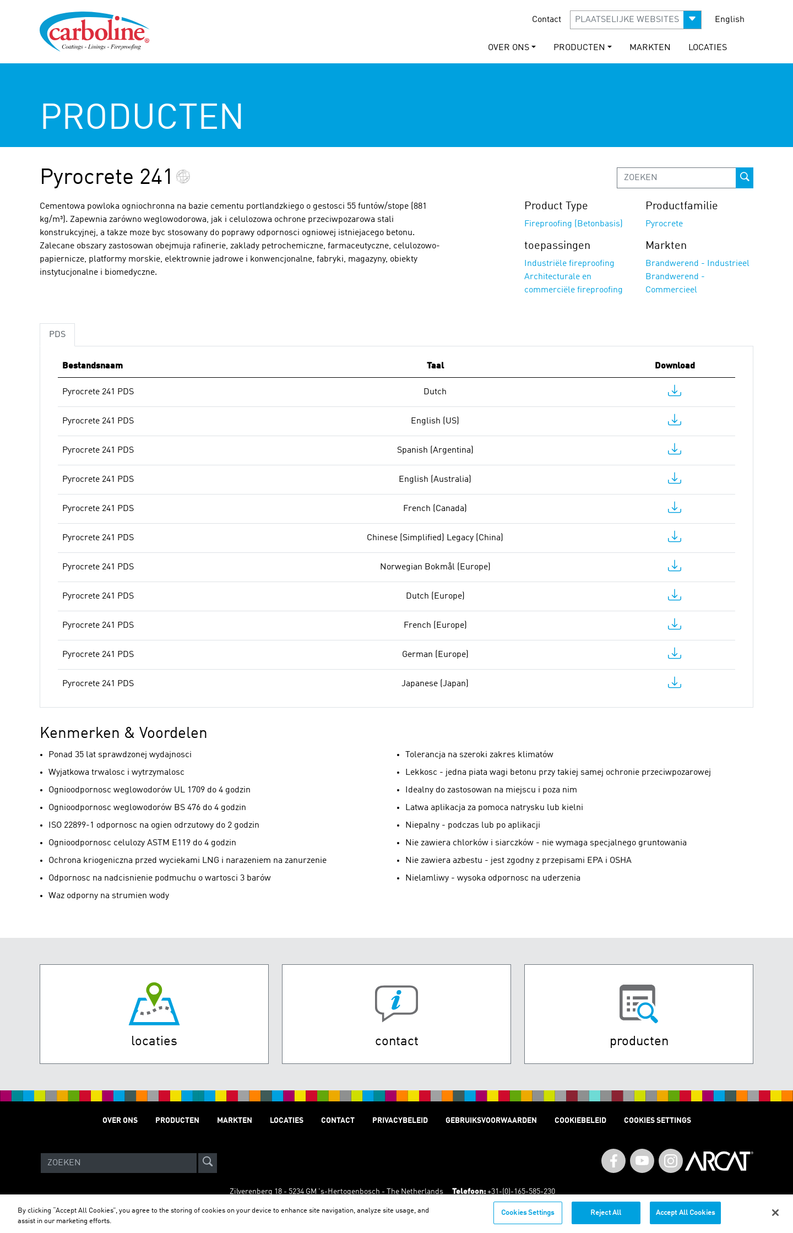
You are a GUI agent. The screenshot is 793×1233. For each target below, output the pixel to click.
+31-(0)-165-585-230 (521, 1192)
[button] (636, 19)
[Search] (119, 1163)
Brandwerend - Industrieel (697, 263)
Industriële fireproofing (569, 263)
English (730, 19)
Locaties (707, 48)
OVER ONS (120, 1121)
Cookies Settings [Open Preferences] (657, 1121)
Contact (546, 19)
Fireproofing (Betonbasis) (573, 224)
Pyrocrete (664, 224)
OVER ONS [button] (508, 48)
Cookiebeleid (580, 1121)
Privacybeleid (400, 1121)
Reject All (605, 1218)
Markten (650, 48)
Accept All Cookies (685, 1218)
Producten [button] (579, 48)
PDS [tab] (57, 334)
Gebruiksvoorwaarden (491, 1121)
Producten (177, 1121)
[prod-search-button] (744, 177)
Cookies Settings (527, 1218)
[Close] (775, 1218)
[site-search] (207, 1163)
